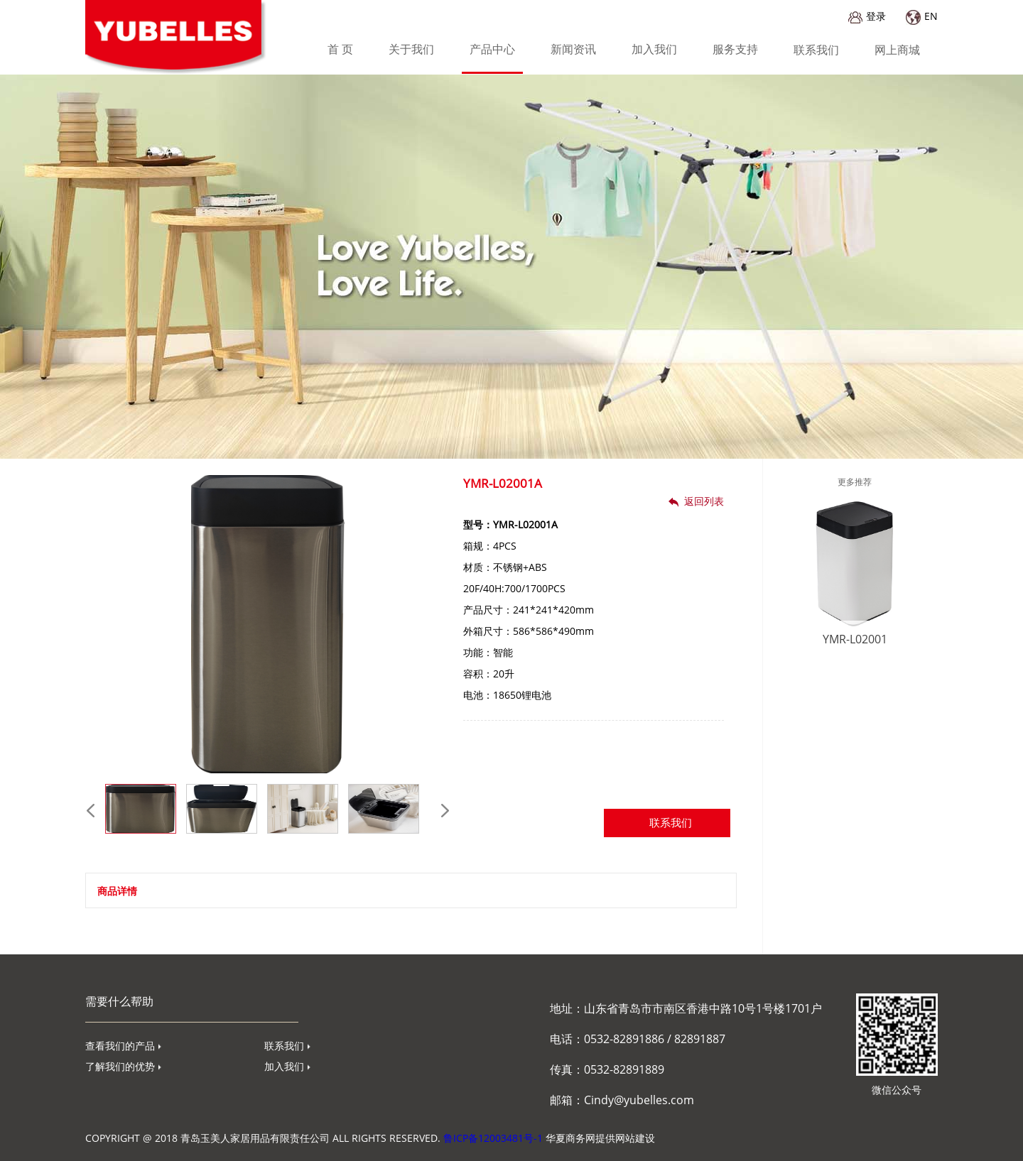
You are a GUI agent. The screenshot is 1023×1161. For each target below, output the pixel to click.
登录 (867, 16)
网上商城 (897, 50)
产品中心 (492, 49)
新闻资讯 (573, 49)
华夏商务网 (570, 1138)
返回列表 (696, 501)
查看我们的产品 (123, 1045)
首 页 (340, 49)
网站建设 (635, 1138)
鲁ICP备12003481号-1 (493, 1138)
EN (922, 16)
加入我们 (654, 49)
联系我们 (816, 50)
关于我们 (411, 49)
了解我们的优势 (123, 1066)
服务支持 (735, 49)
